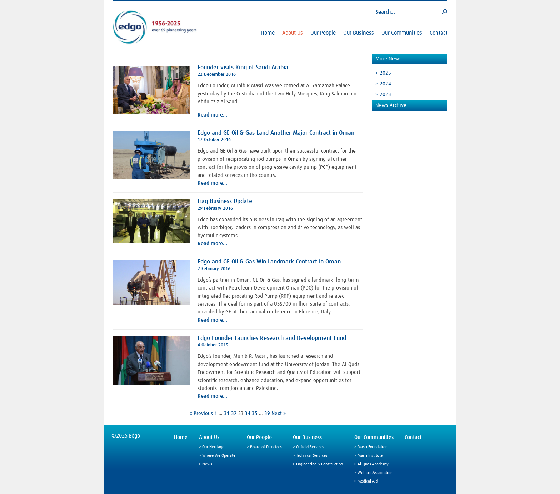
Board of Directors (266, 447)
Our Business (358, 33)
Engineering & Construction (319, 464)
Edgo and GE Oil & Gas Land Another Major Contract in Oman (276, 133)
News (207, 464)
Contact (439, 33)
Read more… (212, 115)
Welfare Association (375, 473)
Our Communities (401, 33)
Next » (278, 413)
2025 (385, 73)
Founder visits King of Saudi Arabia (243, 68)
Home (268, 33)
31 (227, 413)
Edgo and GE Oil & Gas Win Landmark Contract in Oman (269, 262)
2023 (385, 94)
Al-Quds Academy (373, 464)
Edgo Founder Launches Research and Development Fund (272, 338)
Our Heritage (213, 447)
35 (255, 413)
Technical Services (312, 456)
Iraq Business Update (225, 201)
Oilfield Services (310, 447)
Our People (323, 33)
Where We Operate (218, 456)
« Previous (201, 413)
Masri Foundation (373, 447)
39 (267, 413)
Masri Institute (370, 456)
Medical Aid (368, 481)
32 (234, 413)
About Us (292, 33)
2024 (385, 84)
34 (247, 413)
